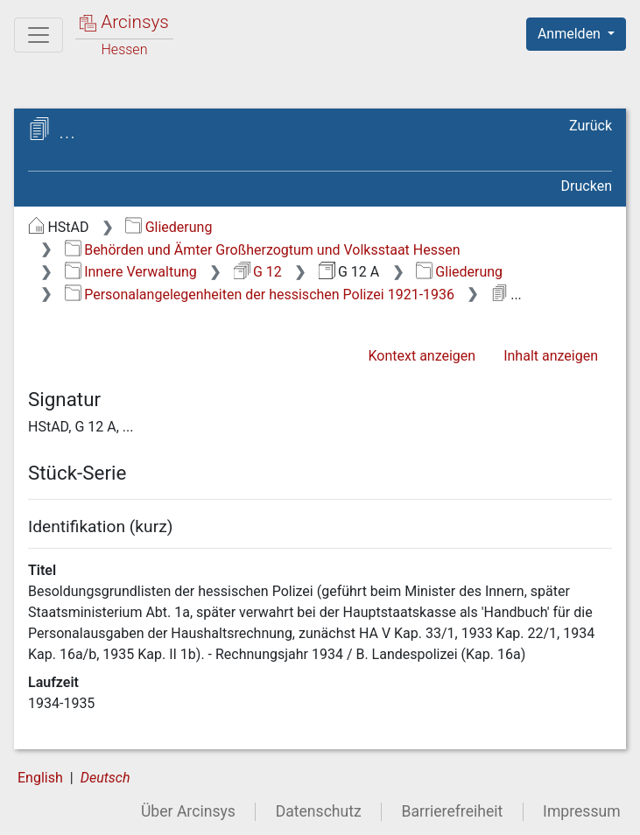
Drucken (586, 186)
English (40, 777)
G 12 (258, 271)
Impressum (582, 811)
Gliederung (168, 227)
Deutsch (105, 777)
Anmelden (571, 33)
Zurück (590, 125)
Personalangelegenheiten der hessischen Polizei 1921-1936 (259, 294)
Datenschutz (319, 811)
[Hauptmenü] (38, 35)
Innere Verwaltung (131, 271)
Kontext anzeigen (421, 355)
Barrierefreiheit (452, 811)
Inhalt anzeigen (550, 355)
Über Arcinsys (188, 811)
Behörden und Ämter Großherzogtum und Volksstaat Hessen (263, 250)
